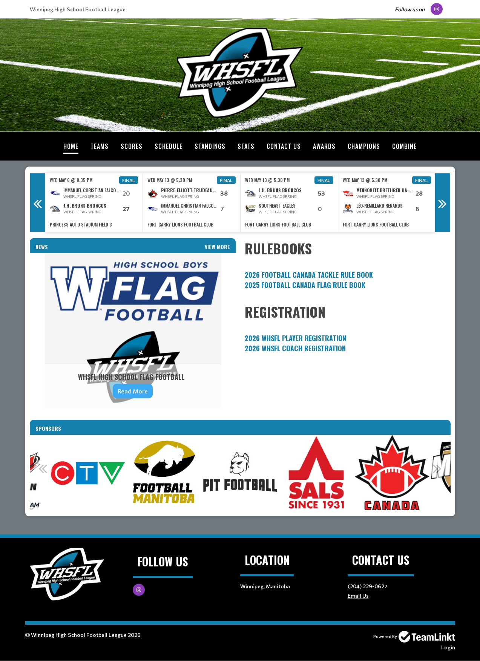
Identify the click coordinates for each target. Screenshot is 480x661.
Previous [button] (37, 202)
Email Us (358, 595)
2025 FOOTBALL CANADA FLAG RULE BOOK (305, 285)
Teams (99, 146)
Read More (133, 390)
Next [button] (442, 202)
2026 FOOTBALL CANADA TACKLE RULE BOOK (309, 275)
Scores (132, 146)
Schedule (168, 146)
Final (128, 180)
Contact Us (284, 146)
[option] (94, 202)
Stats (246, 146)
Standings (210, 146)
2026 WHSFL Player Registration (295, 338)
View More (217, 247)
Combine (404, 146)
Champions (364, 146)
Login (448, 647)
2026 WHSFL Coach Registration (295, 348)
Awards (324, 146)
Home (70, 146)
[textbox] (348, 264)
